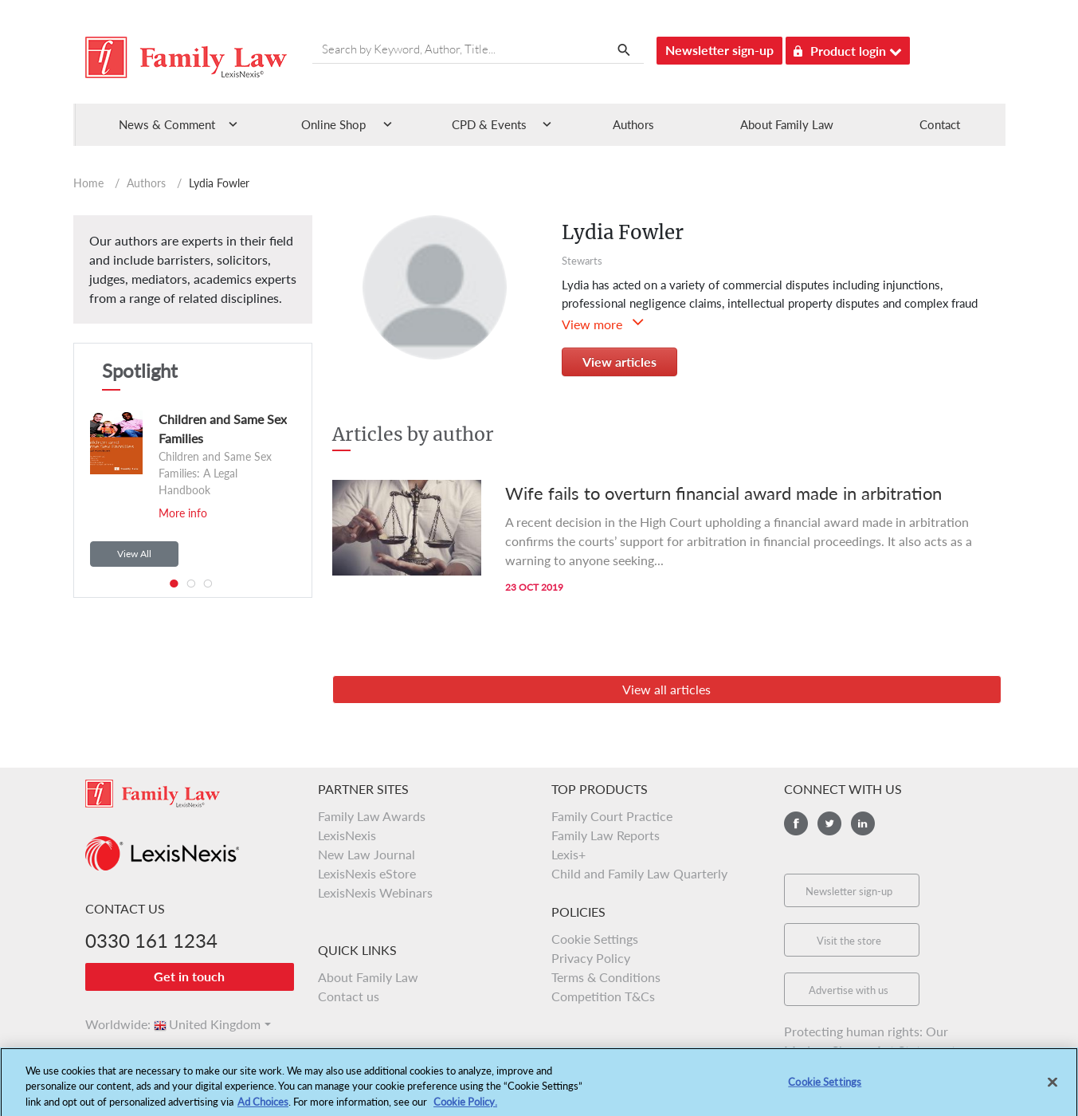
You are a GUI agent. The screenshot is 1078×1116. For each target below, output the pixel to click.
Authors (633, 124)
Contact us (348, 996)
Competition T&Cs (603, 996)
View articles (619, 361)
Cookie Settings (594, 938)
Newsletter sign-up (719, 49)
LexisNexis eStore (367, 873)
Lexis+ (568, 854)
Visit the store (849, 940)
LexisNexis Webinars (375, 892)
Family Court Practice (611, 815)
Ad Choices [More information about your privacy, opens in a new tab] (262, 1108)
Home (88, 183)
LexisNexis (347, 835)
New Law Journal (366, 854)
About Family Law (786, 124)
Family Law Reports (605, 835)
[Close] (1052, 1088)
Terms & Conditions (606, 976)
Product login (848, 48)
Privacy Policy (590, 957)
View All (134, 554)
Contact (939, 124)
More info (183, 513)
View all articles (666, 689)
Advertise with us (848, 990)
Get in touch (189, 976)
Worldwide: (110, 1024)
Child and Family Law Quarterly (639, 873)
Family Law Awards (371, 815)
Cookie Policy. (465, 1108)
